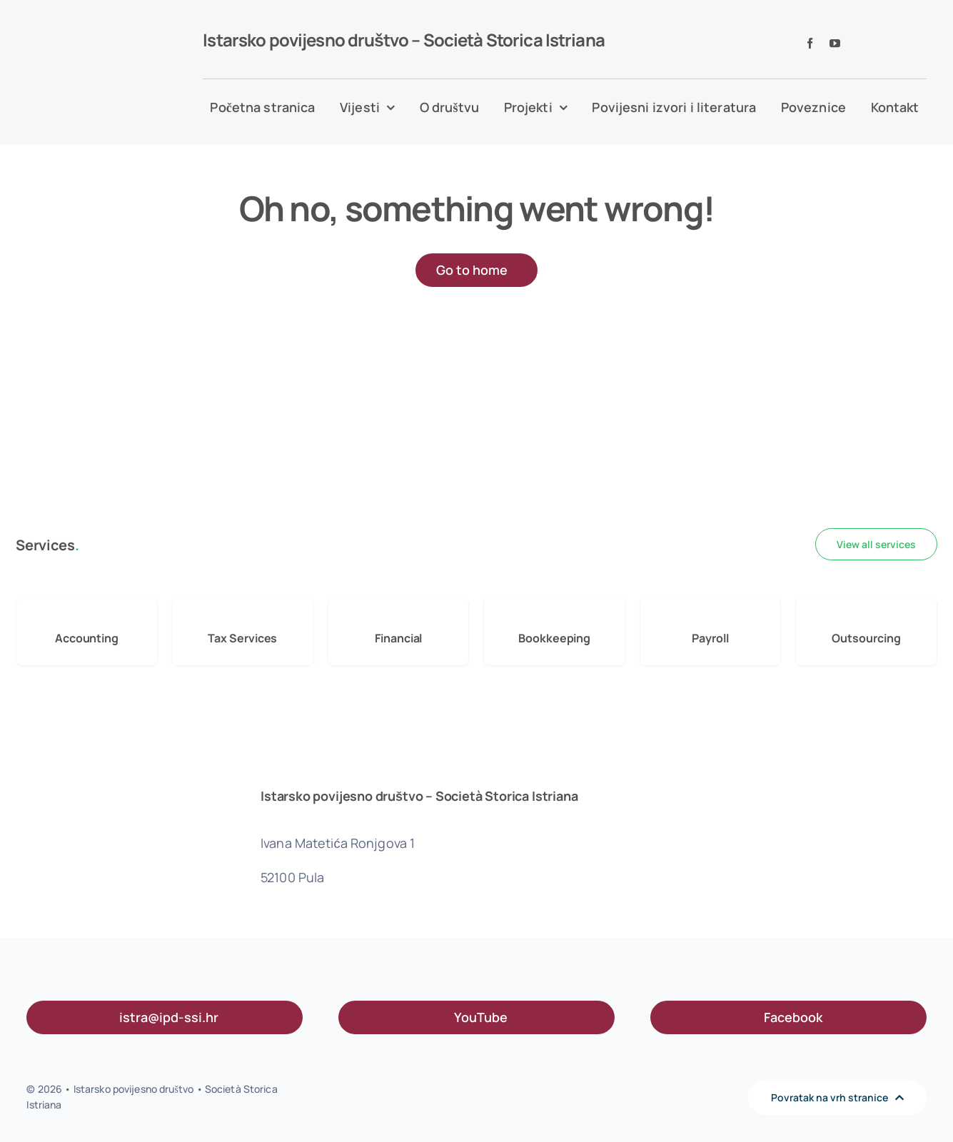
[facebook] (810, 43)
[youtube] (835, 43)
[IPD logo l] (87, 48)
